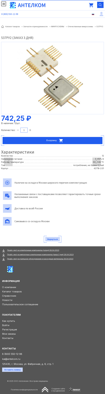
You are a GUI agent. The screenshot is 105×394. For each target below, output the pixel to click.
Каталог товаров (12, 291)
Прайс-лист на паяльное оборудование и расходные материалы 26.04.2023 (40, 259)
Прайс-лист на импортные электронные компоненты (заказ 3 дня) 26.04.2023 (40, 254)
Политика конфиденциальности (24, 390)
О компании (9, 287)
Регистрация (9, 329)
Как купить (8, 321)
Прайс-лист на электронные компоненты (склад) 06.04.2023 (33, 250)
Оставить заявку (12, 369)
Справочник (9, 295)
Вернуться (52, 239)
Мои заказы (9, 333)
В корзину (55, 140)
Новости (7, 300)
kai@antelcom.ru (11, 359)
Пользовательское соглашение (20, 304)
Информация (11, 281)
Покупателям (11, 314)
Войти (5, 325)
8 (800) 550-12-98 (9, 14)
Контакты (7, 338)
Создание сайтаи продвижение (58, 390)
